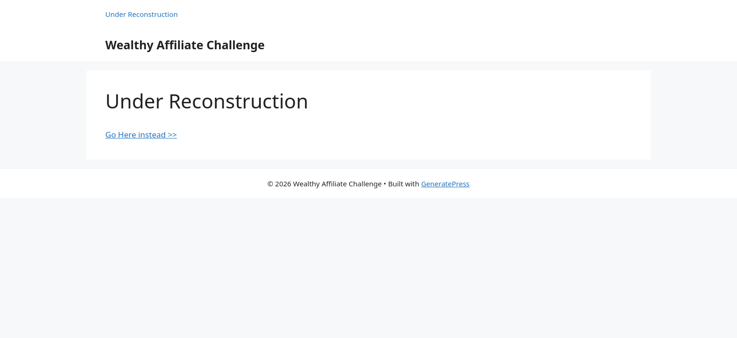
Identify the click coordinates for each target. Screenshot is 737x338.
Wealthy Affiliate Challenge (185, 45)
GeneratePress (445, 183)
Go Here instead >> (141, 134)
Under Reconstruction (141, 14)
